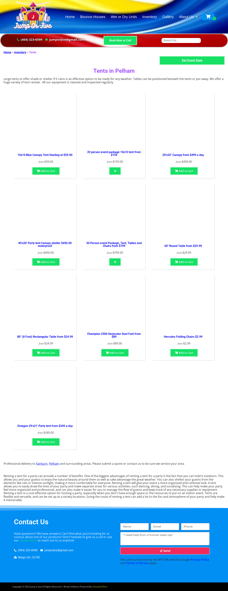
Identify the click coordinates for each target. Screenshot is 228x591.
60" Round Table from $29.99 (183, 246)
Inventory (149, 17)
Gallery (168, 17)
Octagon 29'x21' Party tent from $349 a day (45, 426)
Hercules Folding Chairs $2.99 (183, 336)
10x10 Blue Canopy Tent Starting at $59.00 (45, 155)
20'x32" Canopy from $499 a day (183, 155)
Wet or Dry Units (124, 17)
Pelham (54, 464)
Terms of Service (137, 563)
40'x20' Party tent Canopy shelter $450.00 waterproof (45, 244)
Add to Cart (46, 171)
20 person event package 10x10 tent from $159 (114, 153)
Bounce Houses (92, 17)
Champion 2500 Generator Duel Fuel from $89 (114, 335)
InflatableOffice (99, 586)
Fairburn (42, 464)
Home (70, 17)
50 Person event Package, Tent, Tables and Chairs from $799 (114, 244)
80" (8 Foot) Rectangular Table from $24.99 (45, 336)
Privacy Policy (200, 560)
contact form (28, 540)
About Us (188, 17)
